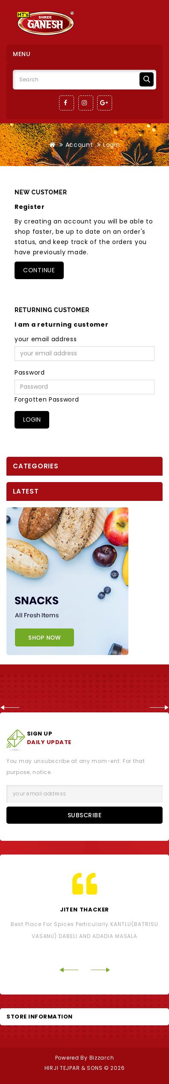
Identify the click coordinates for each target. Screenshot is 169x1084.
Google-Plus (105, 103)
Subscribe (85, 815)
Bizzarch (101, 1057)
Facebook (66, 103)
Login (111, 144)
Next (159, 707)
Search (146, 79)
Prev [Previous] (9, 707)
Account (79, 144)
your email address (46, 339)
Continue (39, 270)
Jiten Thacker (84, 909)
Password (30, 372)
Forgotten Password (47, 399)
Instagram (86, 103)
